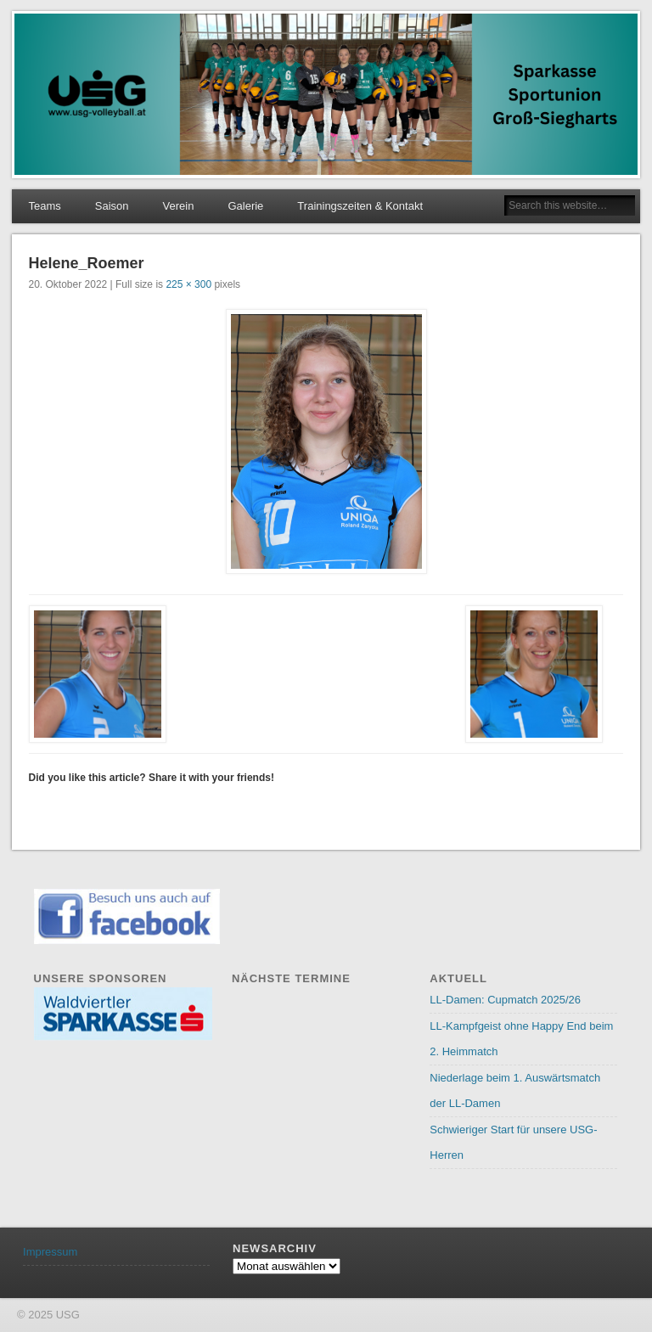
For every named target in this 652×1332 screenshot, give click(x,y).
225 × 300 (188, 284)
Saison (112, 206)
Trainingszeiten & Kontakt (360, 206)
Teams (45, 206)
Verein (178, 206)
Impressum (50, 1251)
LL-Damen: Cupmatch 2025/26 (505, 999)
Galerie (245, 206)
